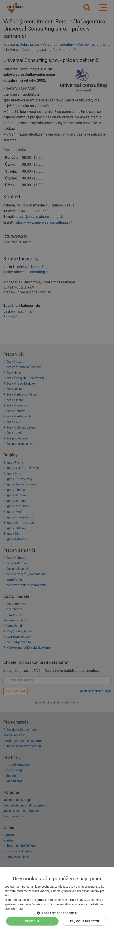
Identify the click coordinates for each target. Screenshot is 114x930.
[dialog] (57, 898)
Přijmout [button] (32, 921)
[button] (57, 913)
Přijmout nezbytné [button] (85, 921)
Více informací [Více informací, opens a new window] (13, 909)
